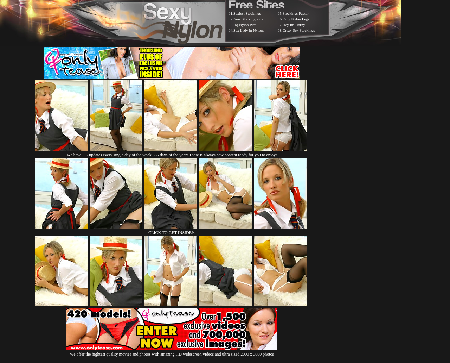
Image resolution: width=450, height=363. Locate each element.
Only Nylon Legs (296, 19)
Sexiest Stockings (247, 13)
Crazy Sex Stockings (299, 30)
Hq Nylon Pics (244, 25)
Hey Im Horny (294, 25)
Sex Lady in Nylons (248, 30)
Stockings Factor (296, 13)
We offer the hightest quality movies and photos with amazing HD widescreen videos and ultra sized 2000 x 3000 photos (171, 351)
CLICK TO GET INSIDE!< (171, 232)
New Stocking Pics (248, 19)
